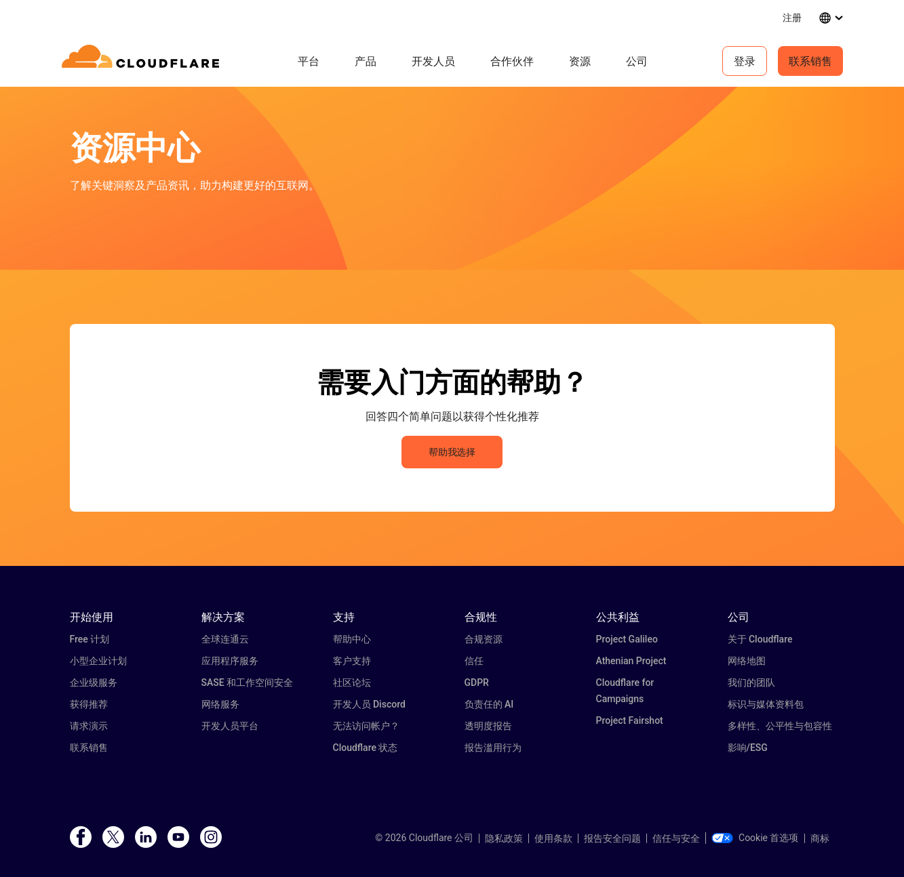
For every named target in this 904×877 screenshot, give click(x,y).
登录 (744, 61)
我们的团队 (751, 682)
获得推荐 (89, 704)
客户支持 (352, 660)
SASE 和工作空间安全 (247, 682)
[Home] (143, 61)
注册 (792, 17)
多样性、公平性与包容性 (780, 725)
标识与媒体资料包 (766, 704)
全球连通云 (225, 639)
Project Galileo (627, 639)
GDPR (477, 682)
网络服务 (220, 704)
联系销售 (810, 61)
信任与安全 (676, 838)
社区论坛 (352, 682)
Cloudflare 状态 (365, 747)
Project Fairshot (629, 720)
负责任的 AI (489, 704)
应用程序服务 (229, 660)
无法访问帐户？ (366, 725)
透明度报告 (488, 725)
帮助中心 (352, 639)
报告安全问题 (612, 838)
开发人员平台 (229, 725)
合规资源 (484, 639)
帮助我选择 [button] (452, 452)
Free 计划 (90, 639)
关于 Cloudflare (760, 639)
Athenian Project (631, 660)
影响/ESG (748, 747)
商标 (819, 838)
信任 (474, 660)
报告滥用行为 (493, 747)
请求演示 (89, 725)
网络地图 (747, 660)
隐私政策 (504, 838)
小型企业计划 (98, 660)
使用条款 (553, 838)
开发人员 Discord (369, 704)
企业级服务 (93, 682)
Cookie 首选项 (754, 837)
